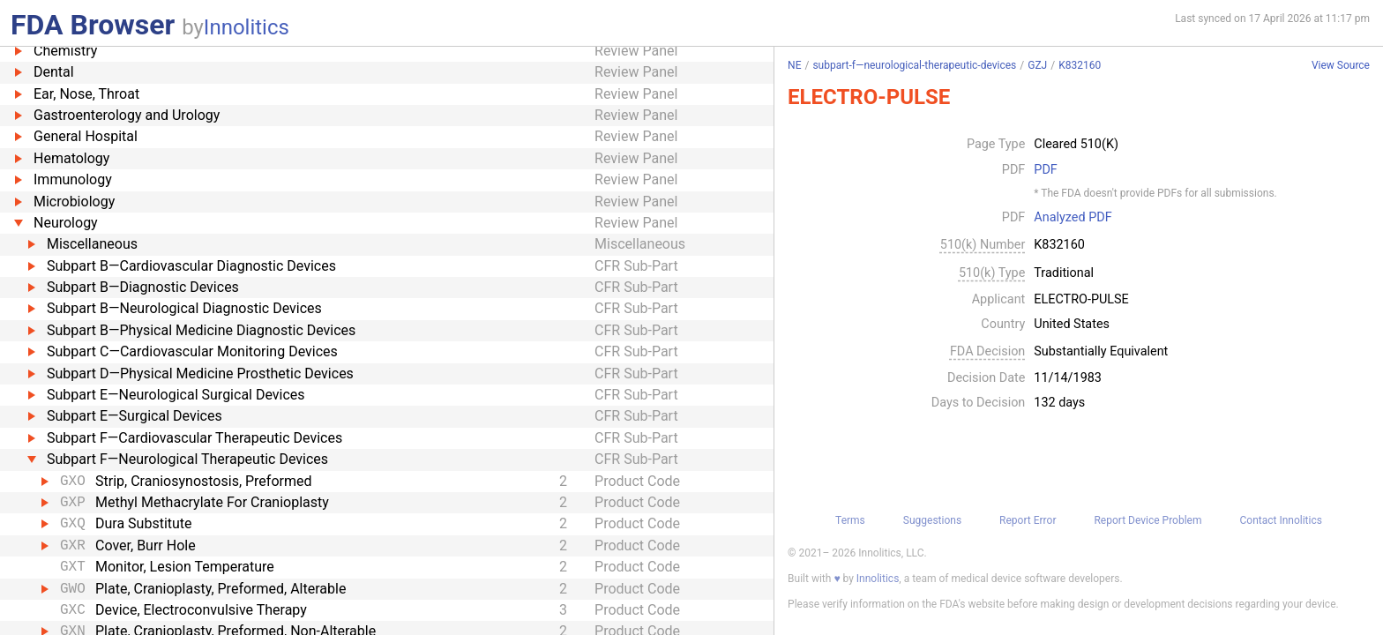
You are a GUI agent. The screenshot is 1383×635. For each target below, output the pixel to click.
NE (794, 65)
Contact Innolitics (1280, 520)
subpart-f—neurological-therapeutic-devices (914, 65)
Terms (850, 520)
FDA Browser (93, 24)
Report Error (1027, 520)
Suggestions (932, 520)
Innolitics (246, 27)
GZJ (1037, 65)
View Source (1341, 65)
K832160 (1079, 65)
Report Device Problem (1147, 520)
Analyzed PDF (1072, 218)
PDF (1045, 170)
